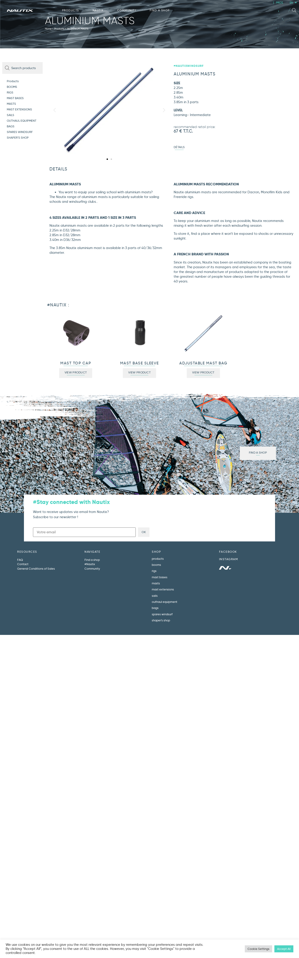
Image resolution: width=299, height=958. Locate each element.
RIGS (10, 92)
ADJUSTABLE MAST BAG (203, 363)
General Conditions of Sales (36, 568)
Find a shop (160, 10)
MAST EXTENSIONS (19, 109)
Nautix (98, 10)
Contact (22, 564)
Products (70, 10)
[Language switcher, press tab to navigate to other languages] (293, 2)
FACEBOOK (228, 551)
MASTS (11, 103)
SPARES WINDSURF (20, 132)
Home (48, 28)
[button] (294, 10)
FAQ (20, 560)
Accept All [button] (284, 949)
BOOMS (12, 87)
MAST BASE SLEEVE (139, 363)
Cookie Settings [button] (258, 949)
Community (126, 10)
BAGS (10, 126)
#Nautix (89, 564)
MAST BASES (15, 98)
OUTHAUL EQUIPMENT (21, 120)
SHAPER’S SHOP (18, 137)
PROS (279, 2)
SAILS (10, 115)
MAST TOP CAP (75, 363)
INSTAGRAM (228, 559)
